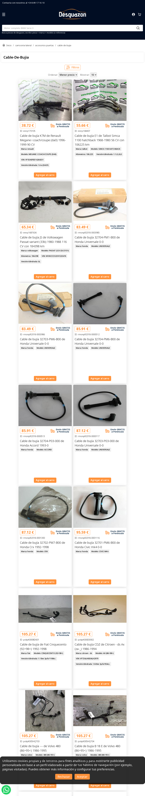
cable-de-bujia (64, 45)
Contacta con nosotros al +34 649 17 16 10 (23, 2)
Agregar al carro (45, 175)
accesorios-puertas (44, 45)
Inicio (9, 45)
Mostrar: (85, 74)
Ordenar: (53, 74)
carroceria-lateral (23, 45)
